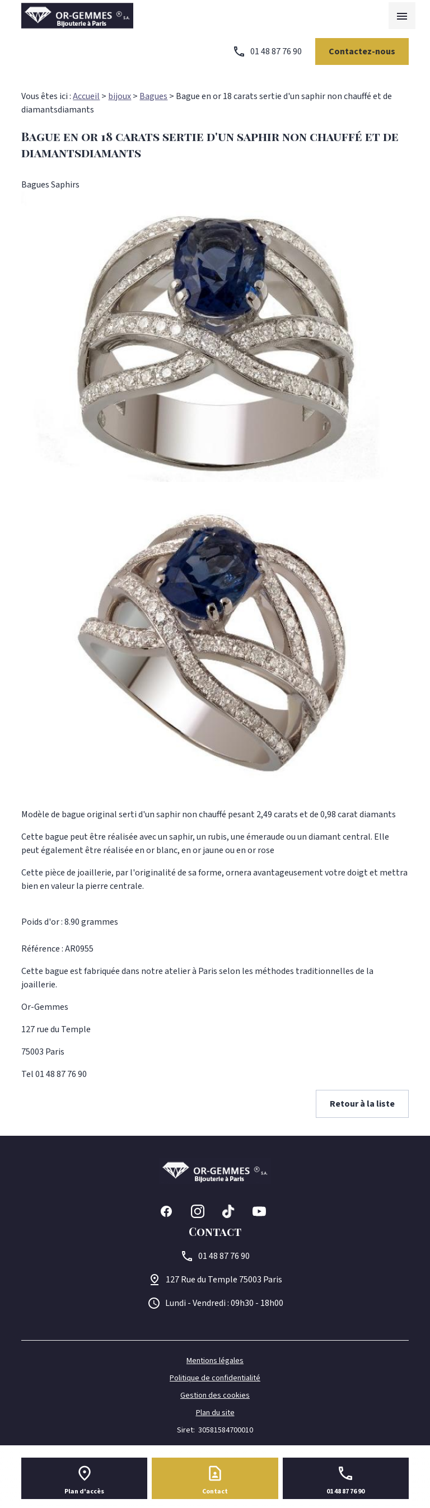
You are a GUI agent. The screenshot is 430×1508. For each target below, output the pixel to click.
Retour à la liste (362, 1104)
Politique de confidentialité (215, 1378)
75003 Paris (224, 1279)
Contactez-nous (362, 51)
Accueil (86, 96)
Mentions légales (215, 1360)
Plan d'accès (84, 1491)
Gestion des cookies (215, 1395)
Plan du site (215, 1412)
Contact (215, 1491)
